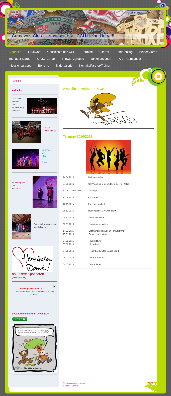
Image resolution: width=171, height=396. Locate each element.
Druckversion (70, 383)
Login (150, 383)
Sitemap (82, 383)
